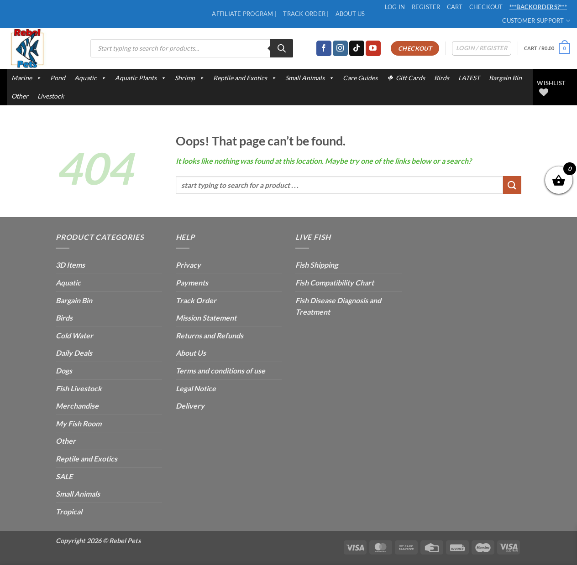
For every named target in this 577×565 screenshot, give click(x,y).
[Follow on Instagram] (340, 48)
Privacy (188, 264)
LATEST (469, 78)
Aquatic (90, 78)
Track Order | (306, 13)
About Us (350, 13)
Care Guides (360, 78)
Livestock (50, 96)
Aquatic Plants (140, 78)
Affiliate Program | (244, 13)
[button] (547, 48)
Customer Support (536, 20)
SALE (64, 476)
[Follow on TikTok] (356, 48)
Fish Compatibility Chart (334, 282)
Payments (192, 282)
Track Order (196, 300)
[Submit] (512, 185)
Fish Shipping (316, 264)
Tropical (69, 511)
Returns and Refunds (209, 335)
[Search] (281, 48)
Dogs (64, 370)
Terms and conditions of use (220, 370)
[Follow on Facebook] (323, 48)
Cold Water (74, 335)
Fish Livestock (79, 388)
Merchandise (77, 405)
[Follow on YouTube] (373, 48)
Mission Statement (206, 317)
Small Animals (309, 78)
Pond (57, 78)
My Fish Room (78, 423)
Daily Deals (74, 352)
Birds (441, 78)
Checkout (486, 6)
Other (19, 96)
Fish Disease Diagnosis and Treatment (338, 306)
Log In (395, 6)
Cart (455, 6)
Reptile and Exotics (244, 78)
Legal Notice (196, 388)
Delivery (190, 405)
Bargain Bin (505, 78)
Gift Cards (410, 78)
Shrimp (189, 78)
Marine (26, 78)
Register (426, 6)
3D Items (70, 264)
